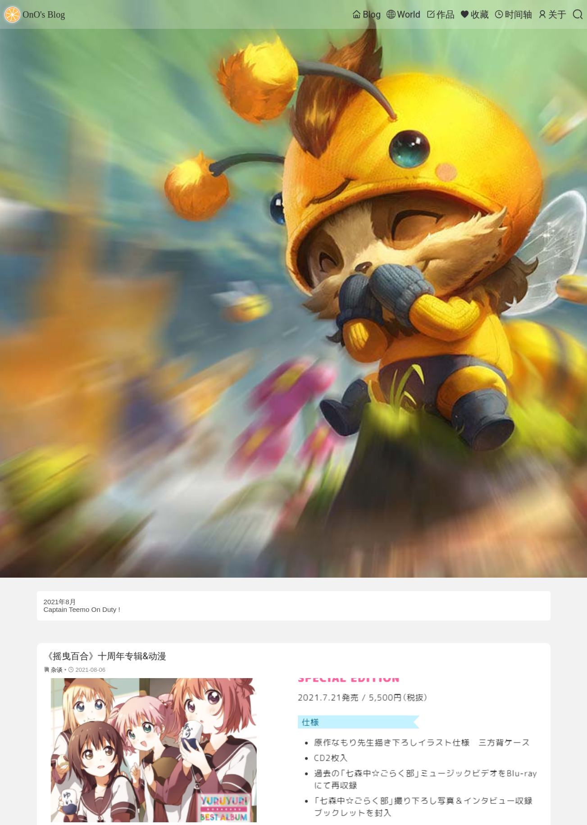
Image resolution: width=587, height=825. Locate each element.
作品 (440, 14)
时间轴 (513, 14)
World (403, 14)
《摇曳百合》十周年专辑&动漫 (105, 656)
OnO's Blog (35, 15)
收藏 (474, 14)
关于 (552, 14)
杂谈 (57, 669)
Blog (366, 14)
